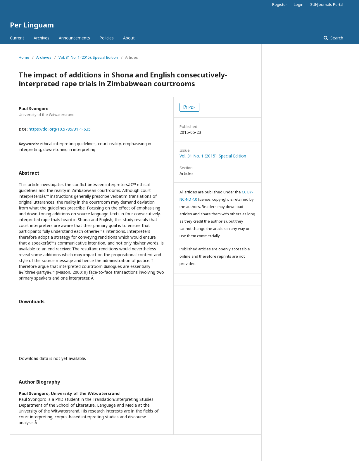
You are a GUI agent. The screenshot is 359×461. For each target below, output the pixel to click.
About (129, 38)
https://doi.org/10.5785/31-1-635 (60, 129)
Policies (106, 38)
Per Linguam (32, 25)
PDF (191, 107)
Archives (41, 38)
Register (279, 4)
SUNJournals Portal (326, 4)
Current (17, 38)
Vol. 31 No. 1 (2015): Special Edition (88, 57)
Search (336, 38)
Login (298, 4)
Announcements (74, 38)
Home (24, 57)
